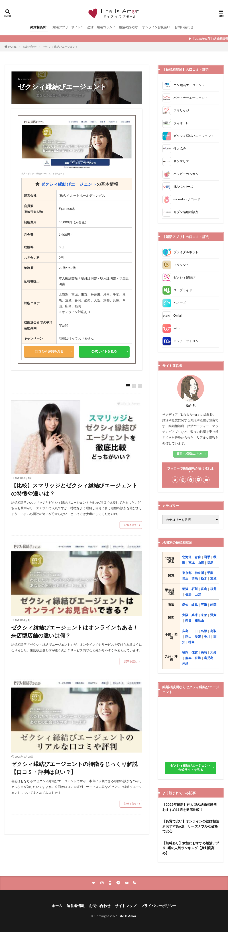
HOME (12, 46)
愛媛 (198, 636)
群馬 (194, 578)
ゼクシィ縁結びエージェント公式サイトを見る (190, 767)
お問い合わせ (184, 27)
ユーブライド (182, 290)
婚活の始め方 (128, 27)
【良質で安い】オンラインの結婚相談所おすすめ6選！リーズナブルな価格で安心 (190, 826)
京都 (204, 615)
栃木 (204, 578)
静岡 (213, 604)
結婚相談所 (38, 27)
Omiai (177, 315)
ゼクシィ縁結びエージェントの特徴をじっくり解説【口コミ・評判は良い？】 (74, 768)
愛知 (185, 604)
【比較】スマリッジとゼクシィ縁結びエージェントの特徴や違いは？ (74, 489)
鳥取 (213, 631)
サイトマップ (125, 906)
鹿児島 (208, 658)
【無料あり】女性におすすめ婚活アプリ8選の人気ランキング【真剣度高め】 (190, 848)
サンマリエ (181, 161)
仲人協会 (179, 148)
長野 (188, 594)
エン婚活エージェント (189, 85)
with (176, 328)
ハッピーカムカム (185, 173)
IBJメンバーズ (183, 186)
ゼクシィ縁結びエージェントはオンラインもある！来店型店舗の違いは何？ (74, 631)
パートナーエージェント (190, 97)
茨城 (213, 578)
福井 (213, 589)
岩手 (207, 557)
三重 (204, 604)
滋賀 (213, 615)
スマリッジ (181, 110)
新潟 (185, 589)
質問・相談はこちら (190, 453)
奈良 (188, 620)
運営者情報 (76, 906)
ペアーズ (179, 303)
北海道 (186, 557)
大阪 (185, 615)
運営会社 (30, 195)
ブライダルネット (185, 252)
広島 (185, 631)
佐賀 (194, 652)
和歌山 (199, 620)
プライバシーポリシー (158, 906)
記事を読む (131, 525)
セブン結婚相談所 (185, 212)
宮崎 (198, 658)
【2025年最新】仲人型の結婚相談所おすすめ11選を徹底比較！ (189, 807)
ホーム (57, 906)
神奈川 (199, 573)
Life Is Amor (127, 916)
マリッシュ (181, 265)
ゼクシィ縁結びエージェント (60, 46)
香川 (207, 636)
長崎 (204, 652)
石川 (194, 589)
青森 (198, 557)
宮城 (191, 562)
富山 (204, 589)
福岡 (185, 652)
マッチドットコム (185, 341)
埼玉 (185, 578)
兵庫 (194, 615)
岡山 (188, 636)
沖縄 (185, 663)
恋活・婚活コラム (99, 27)
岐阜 (194, 604)
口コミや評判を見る (49, 351)
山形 (201, 562)
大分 (213, 652)
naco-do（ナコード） (188, 199)
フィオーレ (181, 123)
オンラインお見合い (156, 27)
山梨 (198, 594)
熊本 (188, 658)
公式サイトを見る (104, 351)
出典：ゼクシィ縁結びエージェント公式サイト (43, 173)
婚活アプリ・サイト (67, 27)
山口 (194, 631)
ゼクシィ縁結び (184, 277)
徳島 (191, 642)
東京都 (186, 573)
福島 (210, 562)
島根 (204, 631)
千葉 (210, 573)
